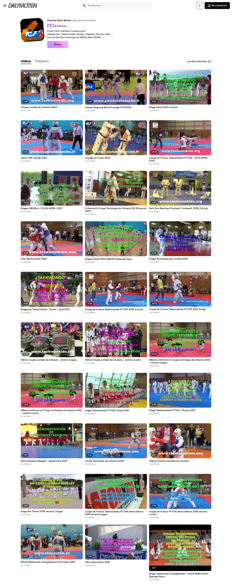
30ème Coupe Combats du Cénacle (169, 461)
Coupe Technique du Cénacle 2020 (104, 461)
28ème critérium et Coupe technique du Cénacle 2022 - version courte (51, 412)
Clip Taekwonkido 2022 (34, 258)
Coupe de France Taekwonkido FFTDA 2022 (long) (177, 309)
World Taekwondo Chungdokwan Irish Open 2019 (48, 562)
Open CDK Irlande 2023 (34, 158)
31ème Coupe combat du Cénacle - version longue (49, 360)
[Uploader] (199, 5)
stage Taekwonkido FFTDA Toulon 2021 (107, 410)
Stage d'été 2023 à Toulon (163, 107)
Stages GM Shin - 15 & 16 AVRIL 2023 (41, 208)
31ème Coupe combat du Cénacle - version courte (113, 360)
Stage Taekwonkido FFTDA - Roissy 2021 (172, 410)
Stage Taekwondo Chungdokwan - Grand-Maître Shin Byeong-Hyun (178, 575)
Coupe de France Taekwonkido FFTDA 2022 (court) (114, 309)
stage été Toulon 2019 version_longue (42, 511)
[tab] (26, 61)
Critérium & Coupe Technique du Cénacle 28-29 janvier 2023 (116, 210)
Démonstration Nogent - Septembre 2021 (44, 461)
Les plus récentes (199, 61)
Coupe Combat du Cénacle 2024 (39, 107)
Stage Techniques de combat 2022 (168, 258)
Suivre (57, 44)
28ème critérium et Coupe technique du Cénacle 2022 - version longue (179, 361)
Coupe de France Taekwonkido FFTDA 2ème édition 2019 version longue (114, 513)
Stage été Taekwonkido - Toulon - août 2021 (45, 309)
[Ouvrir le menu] (5, 5)
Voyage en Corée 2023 (97, 158)
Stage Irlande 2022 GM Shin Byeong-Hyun (108, 259)
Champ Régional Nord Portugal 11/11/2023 (108, 107)
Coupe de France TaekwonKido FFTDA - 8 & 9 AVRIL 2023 (178, 159)
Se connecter (217, 5)
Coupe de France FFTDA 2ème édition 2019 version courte (178, 513)
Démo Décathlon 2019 (97, 562)
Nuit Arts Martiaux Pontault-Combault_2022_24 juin (178, 208)
